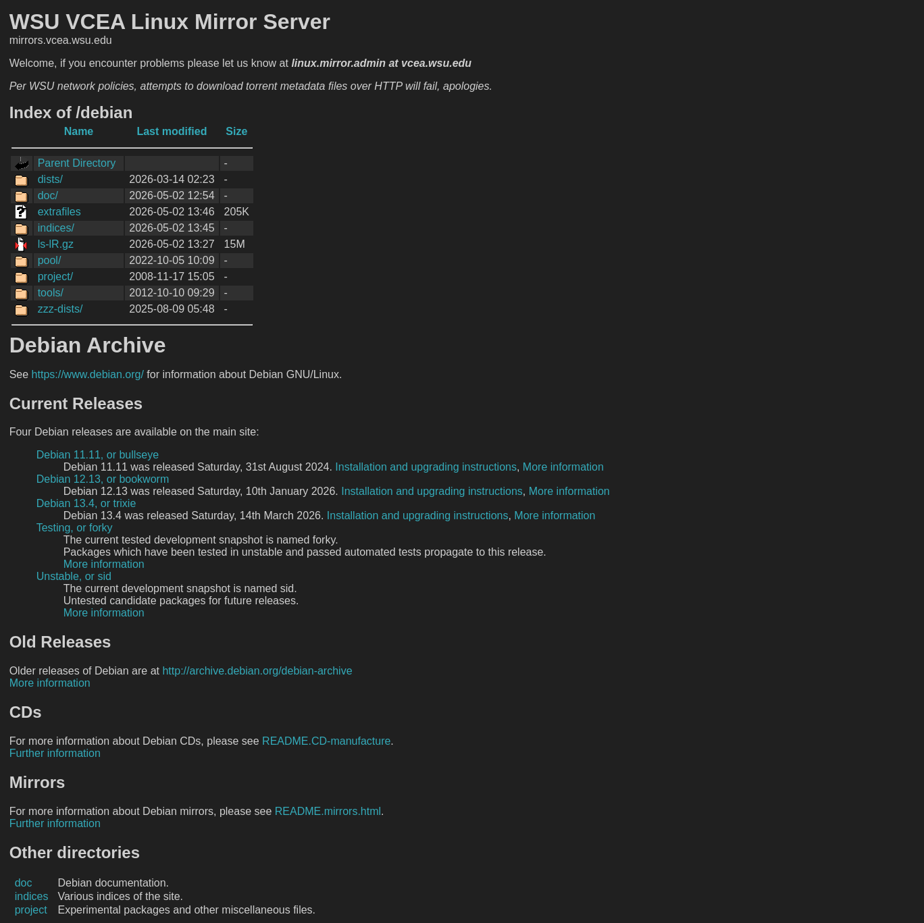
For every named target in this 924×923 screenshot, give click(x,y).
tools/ (50, 292)
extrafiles (59, 211)
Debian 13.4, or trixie (86, 503)
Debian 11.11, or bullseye (97, 454)
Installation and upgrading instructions (426, 467)
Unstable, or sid (73, 576)
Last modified (171, 131)
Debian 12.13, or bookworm (103, 479)
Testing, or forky (74, 527)
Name (79, 131)
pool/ (49, 260)
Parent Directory (77, 163)
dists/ (50, 179)
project (31, 910)
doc (23, 883)
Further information (55, 753)
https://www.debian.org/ (88, 374)
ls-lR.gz (56, 244)
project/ (55, 276)
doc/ (48, 195)
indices (32, 896)
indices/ (56, 228)
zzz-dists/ (60, 309)
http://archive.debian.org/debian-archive (257, 671)
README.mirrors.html (328, 811)
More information (563, 467)
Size (236, 131)
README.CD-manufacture (326, 741)
